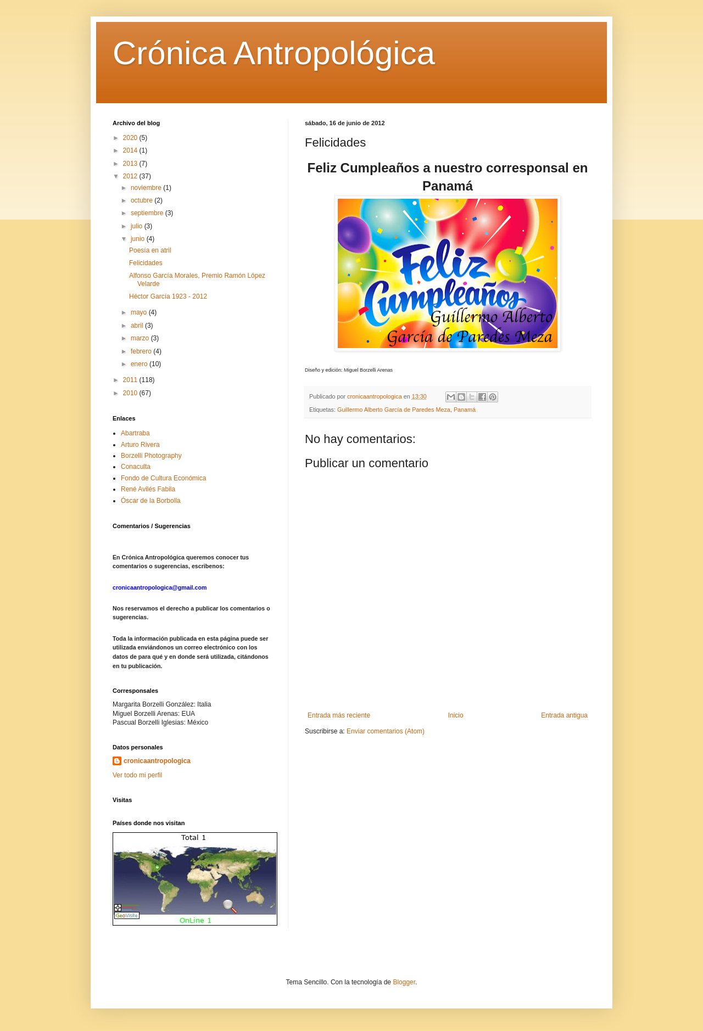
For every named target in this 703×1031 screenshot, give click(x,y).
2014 (131, 150)
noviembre (147, 188)
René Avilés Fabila (148, 489)
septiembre (148, 213)
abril (138, 325)
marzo (141, 338)
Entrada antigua (564, 715)
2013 (131, 163)
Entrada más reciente (339, 715)
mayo (140, 312)
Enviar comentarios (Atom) (386, 731)
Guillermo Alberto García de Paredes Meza (393, 409)
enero (140, 364)
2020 (131, 138)
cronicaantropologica (157, 761)
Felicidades (146, 263)
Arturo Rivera (140, 445)
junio (139, 239)
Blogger (404, 982)
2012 (131, 176)
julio (137, 226)
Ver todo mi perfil (137, 775)
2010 (131, 393)
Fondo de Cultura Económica (163, 478)
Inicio (456, 715)
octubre (142, 200)
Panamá (465, 409)
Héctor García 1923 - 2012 (168, 296)
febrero (142, 351)
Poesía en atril (150, 250)
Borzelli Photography (151, 456)
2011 (131, 380)
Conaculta (135, 466)
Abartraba (135, 433)
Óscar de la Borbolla (151, 501)
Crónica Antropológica (274, 53)
